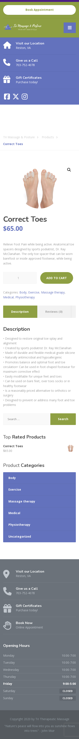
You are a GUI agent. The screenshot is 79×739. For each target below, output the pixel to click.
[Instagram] (25, 98)
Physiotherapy (25, 297)
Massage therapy (53, 292)
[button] (69, 170)
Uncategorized (19, 536)
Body (23, 292)
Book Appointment (39, 10)
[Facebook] (7, 98)
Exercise (33, 292)
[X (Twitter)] (16, 98)
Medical (8, 297)
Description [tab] (20, 312)
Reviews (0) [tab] (54, 312)
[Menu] (70, 27)
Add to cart (56, 278)
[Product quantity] (20, 278)
